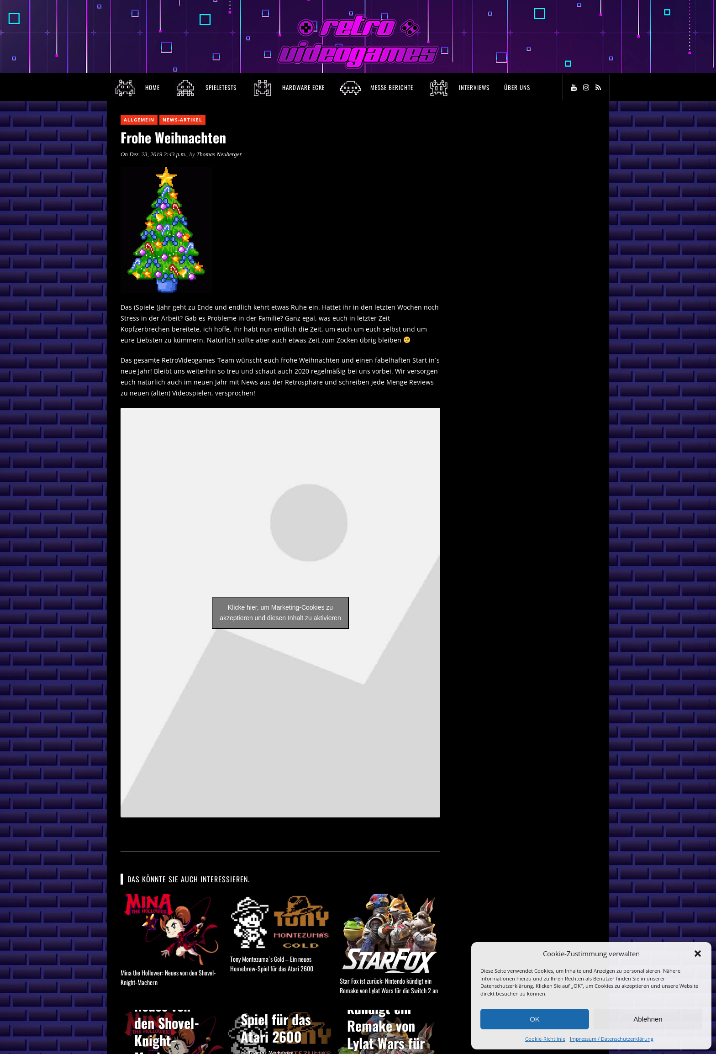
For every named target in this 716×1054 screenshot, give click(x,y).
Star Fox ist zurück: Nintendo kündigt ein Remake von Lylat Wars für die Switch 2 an (389, 985)
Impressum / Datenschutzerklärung (611, 1038)
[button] (697, 953)
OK (535, 1019)
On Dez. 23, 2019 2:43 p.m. (153, 154)
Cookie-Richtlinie (545, 1038)
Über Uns (517, 87)
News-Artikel (182, 119)
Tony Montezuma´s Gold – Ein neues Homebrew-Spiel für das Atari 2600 (271, 963)
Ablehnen (647, 1019)
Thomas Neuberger (219, 154)
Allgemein (139, 119)
